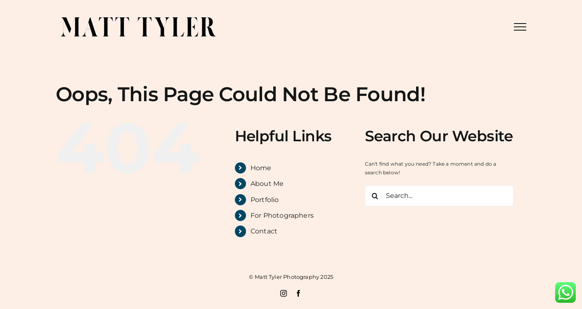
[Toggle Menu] (520, 27)
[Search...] (439, 195)
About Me (267, 184)
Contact (264, 231)
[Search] (375, 195)
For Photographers (282, 215)
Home (261, 168)
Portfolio (265, 200)
